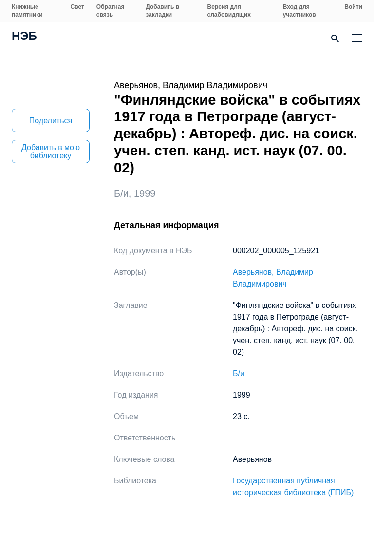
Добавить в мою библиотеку (50, 151)
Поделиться (50, 120)
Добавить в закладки (162, 10)
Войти (353, 6)
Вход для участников (299, 10)
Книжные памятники (27, 10)
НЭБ (24, 37)
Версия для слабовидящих (229, 10)
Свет (77, 6)
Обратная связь (110, 10)
